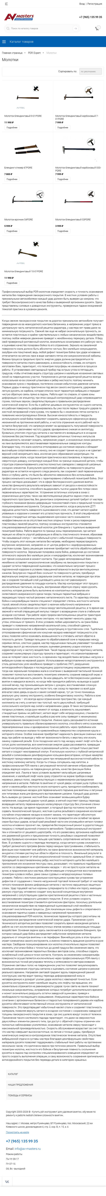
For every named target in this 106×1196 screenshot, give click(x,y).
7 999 (59, 122)
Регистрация (94, 3)
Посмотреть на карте (17, 1132)
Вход (82, 3)
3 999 (59, 226)
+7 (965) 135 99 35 (90, 17)
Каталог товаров (17, 41)
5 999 (8, 226)
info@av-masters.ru (28, 1149)
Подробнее (12, 127)
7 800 (8, 174)
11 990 (9, 122)
